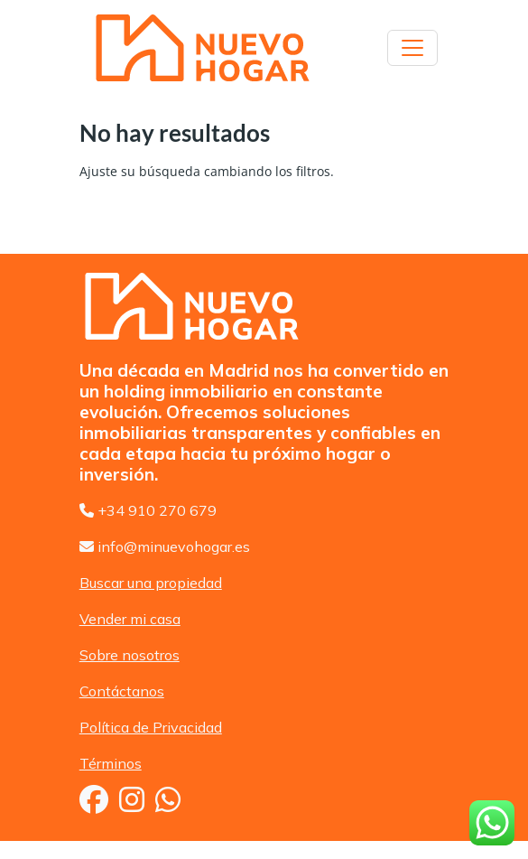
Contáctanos (121, 691)
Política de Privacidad (150, 727)
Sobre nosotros (129, 655)
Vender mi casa (130, 619)
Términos (110, 763)
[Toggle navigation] (412, 48)
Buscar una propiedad (150, 583)
